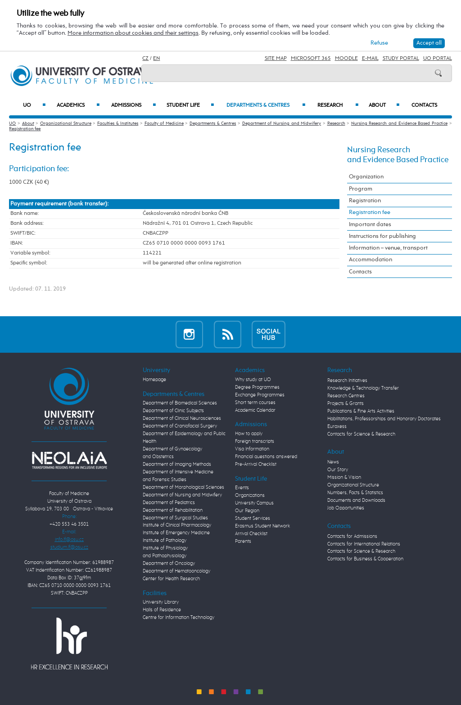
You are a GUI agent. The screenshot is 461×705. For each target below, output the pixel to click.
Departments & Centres (265, 105)
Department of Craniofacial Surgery (180, 426)
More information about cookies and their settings (133, 33)
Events (242, 488)
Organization (366, 177)
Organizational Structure (65, 123)
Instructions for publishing (382, 236)
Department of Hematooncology (176, 571)
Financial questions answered (266, 456)
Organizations (250, 495)
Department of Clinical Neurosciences (182, 418)
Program (360, 189)
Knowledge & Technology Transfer (363, 388)
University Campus (254, 503)
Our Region (247, 511)
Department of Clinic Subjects (173, 411)
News (333, 462)
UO (34, 105)
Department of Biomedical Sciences (180, 403)
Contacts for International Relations (363, 544)
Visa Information (252, 449)
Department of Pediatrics (169, 502)
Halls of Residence (162, 610)
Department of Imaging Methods (177, 464)
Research (337, 105)
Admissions (133, 105)
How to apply (248, 434)
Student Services (252, 518)
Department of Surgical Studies (175, 518)
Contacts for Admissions (352, 536)
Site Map (276, 58)
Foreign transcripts (254, 441)
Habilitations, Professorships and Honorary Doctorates (384, 419)
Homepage (154, 379)
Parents (243, 541)
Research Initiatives (347, 380)
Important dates (370, 224)
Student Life (190, 105)
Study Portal (401, 58)
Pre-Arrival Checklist (255, 464)
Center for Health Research (171, 579)
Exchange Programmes (260, 395)
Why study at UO (253, 379)
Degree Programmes (257, 387)
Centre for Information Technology (178, 617)
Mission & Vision (344, 477)
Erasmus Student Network (262, 526)
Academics (78, 105)
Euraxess (337, 426)
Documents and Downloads (356, 500)
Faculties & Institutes (117, 123)
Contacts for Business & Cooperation (365, 559)
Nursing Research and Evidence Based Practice (399, 123)
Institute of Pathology (164, 540)
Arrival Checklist (251, 534)
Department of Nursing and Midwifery (281, 123)
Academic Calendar (255, 410)
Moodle (346, 58)
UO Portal (437, 58)
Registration (365, 201)
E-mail (370, 58)
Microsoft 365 (311, 58)
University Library (161, 602)
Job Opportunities (345, 508)
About (384, 105)
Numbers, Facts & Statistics (355, 493)
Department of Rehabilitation (173, 510)
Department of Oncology (169, 563)
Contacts (424, 105)
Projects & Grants (345, 403)
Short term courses (255, 402)
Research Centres (346, 396)
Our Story (337, 470)
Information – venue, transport (388, 248)
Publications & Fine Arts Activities (360, 411)
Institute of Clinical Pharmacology (177, 525)
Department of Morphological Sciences (183, 487)
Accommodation (370, 260)
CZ (145, 58)
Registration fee (25, 129)
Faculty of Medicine (164, 123)
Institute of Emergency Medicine (176, 533)
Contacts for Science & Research (361, 434)
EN (156, 58)
